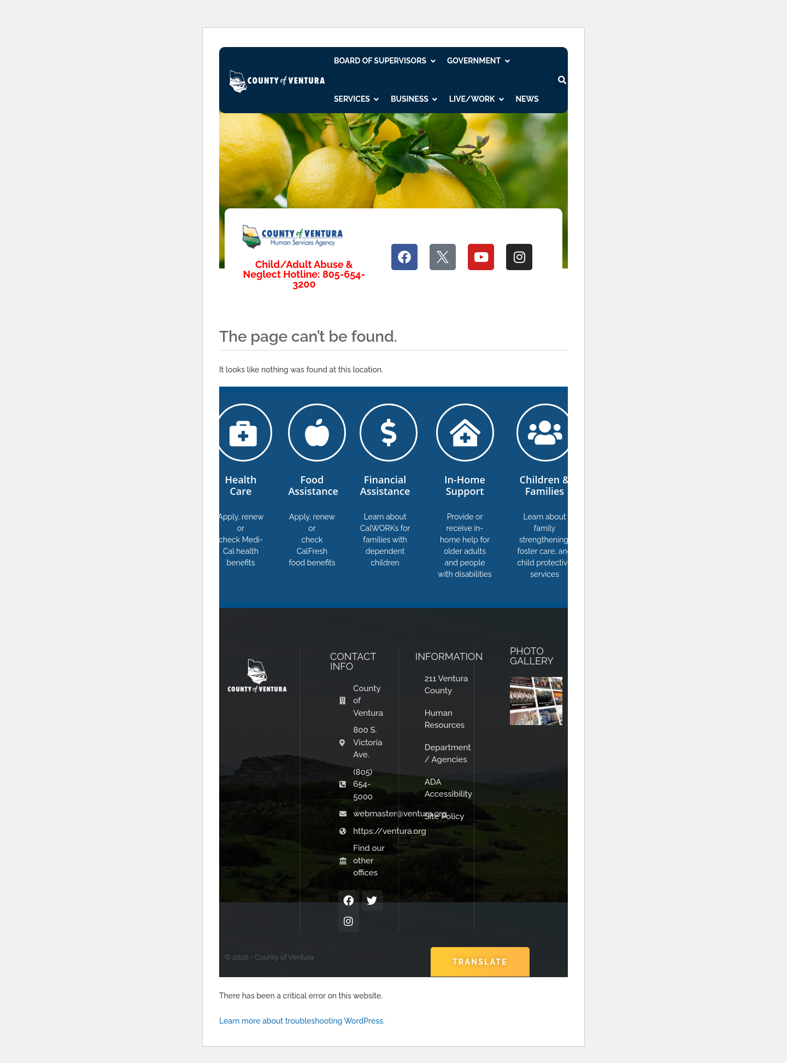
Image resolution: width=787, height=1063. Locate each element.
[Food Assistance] (317, 433)
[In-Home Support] (465, 433)
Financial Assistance (385, 485)
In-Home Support (464, 485)
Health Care (240, 485)
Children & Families (545, 485)
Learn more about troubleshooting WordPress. (302, 1021)
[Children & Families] (545, 433)
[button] (561, 80)
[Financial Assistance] (389, 433)
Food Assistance (313, 485)
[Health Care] (243, 433)
